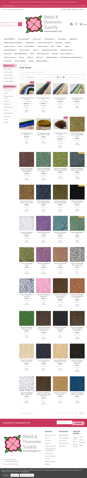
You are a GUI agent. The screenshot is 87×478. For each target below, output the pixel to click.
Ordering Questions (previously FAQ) (71, 58)
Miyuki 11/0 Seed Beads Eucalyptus (60, 233)
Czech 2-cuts (37, 39)
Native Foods (7, 54)
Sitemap (47, 464)
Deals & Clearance (67, 54)
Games (32, 54)
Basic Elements (8, 114)
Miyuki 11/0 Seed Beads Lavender (43, 233)
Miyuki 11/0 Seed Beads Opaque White (27, 233)
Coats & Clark (8, 107)
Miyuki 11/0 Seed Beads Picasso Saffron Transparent (60, 297)
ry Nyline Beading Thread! (8, 5)
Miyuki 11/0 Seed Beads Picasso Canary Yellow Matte (77, 135)
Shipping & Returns (51, 58)
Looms (20, 47)
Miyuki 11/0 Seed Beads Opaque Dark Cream (60, 361)
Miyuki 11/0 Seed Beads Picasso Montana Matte (77, 169)
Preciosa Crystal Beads (45, 43)
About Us (21, 58)
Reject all (15, 475)
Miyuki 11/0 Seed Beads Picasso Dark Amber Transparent (43, 329)
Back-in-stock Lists (10, 58)
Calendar (31, 61)
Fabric (52, 47)
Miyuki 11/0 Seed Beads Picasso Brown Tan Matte (27, 202)
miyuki (6, 93)
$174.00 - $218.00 (9, 82)
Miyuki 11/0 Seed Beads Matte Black (60, 328)
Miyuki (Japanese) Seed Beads (13, 43)
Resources (40, 58)
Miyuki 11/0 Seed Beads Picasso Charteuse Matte (60, 169)
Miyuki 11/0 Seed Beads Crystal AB (27, 296)
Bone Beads (58, 43)
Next (82, 414)
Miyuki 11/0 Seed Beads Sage (77, 233)
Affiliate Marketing (41, 61)
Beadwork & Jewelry (67, 50)
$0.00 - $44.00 (8, 69)
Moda (5, 111)
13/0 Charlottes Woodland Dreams (26, 99)
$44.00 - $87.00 (8, 72)
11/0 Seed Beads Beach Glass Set (27, 134)
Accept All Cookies (27, 475)
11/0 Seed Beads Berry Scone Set (60, 99)
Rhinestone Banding (10, 50)
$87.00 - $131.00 (8, 76)
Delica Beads (62, 39)
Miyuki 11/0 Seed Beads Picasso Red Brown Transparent (77, 329)
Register (81, 9)
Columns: (45, 78)
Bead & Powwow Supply (8, 97)
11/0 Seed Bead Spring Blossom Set (77, 99)
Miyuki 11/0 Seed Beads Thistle (43, 265)
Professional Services (43, 54)
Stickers (36, 50)
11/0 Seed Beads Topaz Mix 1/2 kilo (60, 134)
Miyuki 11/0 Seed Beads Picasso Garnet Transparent (77, 362)
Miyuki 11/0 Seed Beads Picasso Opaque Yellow (60, 202)
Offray (6, 120)
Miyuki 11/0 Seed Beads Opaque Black (77, 202)
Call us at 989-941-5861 (11, 464)
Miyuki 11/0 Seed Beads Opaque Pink (43, 296)
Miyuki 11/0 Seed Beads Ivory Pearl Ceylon (27, 361)
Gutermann (7, 117)
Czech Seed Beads (24, 39)
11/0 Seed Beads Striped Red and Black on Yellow (43, 134)
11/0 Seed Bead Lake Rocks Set (43, 99)
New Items (55, 54)
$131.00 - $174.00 (8, 79)
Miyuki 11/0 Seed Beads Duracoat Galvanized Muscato (77, 297)
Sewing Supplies (29, 47)
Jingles (67, 47)
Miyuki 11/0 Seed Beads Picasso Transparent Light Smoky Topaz (43, 395)
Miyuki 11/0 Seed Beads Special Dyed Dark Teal (77, 394)
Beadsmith (7, 104)
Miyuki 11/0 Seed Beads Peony (60, 265)
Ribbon (59, 47)
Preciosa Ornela (8, 90)
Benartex (6, 101)
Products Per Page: (72, 78)
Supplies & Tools (9, 47)
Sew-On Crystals (25, 50)
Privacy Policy (8, 61)
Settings (5, 475)
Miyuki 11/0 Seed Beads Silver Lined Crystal (77, 265)
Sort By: (23, 78)
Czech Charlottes (49, 39)
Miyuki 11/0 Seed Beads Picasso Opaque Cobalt (43, 202)
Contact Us (30, 58)
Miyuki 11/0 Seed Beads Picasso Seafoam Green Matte (43, 170)
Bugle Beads (73, 39)
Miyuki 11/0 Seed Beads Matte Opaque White (27, 394)
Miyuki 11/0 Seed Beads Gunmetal (43, 361)
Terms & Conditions (20, 61)
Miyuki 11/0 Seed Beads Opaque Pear (60, 394)
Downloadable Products (20, 54)
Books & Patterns (43, 47)
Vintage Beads (30, 43)
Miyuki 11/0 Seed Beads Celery (27, 265)
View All (6, 123)
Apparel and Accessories (50, 50)
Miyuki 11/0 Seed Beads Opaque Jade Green (27, 328)
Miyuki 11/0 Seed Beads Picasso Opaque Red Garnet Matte (27, 170)
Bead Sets (68, 43)
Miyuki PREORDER (9, 39)
